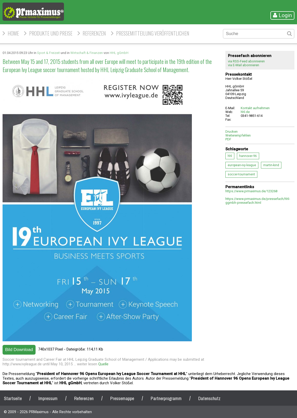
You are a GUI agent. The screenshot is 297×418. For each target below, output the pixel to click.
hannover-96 (248, 156)
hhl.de (245, 112)
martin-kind (271, 165)
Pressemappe (122, 398)
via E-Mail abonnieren (243, 65)
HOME (13, 33)
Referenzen (94, 33)
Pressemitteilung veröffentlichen (152, 33)
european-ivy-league (242, 165)
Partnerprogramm (166, 398)
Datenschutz (209, 398)
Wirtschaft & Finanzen (86, 53)
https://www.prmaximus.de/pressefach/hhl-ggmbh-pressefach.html (257, 201)
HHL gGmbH (119, 53)
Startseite (13, 398)
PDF (228, 139)
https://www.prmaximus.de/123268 (251, 191)
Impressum (48, 398)
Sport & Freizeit (48, 53)
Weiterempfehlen (238, 135)
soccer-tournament (241, 174)
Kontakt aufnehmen (255, 108)
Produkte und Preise (50, 33)
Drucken (231, 131)
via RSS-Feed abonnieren (246, 61)
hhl (230, 156)
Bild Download (19, 349)
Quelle (103, 364)
